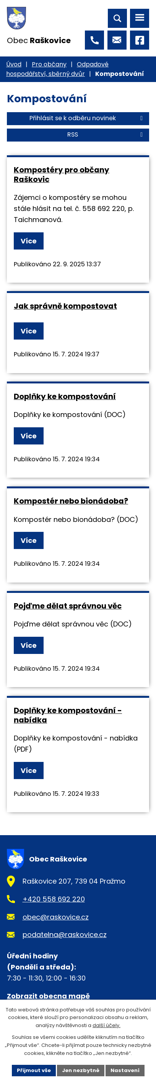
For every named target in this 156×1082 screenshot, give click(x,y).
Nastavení (125, 1070)
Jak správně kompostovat (65, 306)
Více (29, 241)
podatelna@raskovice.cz (65, 934)
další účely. (106, 1025)
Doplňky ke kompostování (65, 396)
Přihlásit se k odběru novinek (87, 118)
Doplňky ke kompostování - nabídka (68, 715)
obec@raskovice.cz (56, 917)
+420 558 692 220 (54, 899)
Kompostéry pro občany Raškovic (61, 174)
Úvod (13, 64)
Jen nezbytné (80, 1070)
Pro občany (49, 64)
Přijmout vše (34, 1070)
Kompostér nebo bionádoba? (71, 501)
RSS (106, 134)
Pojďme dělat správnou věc (68, 606)
